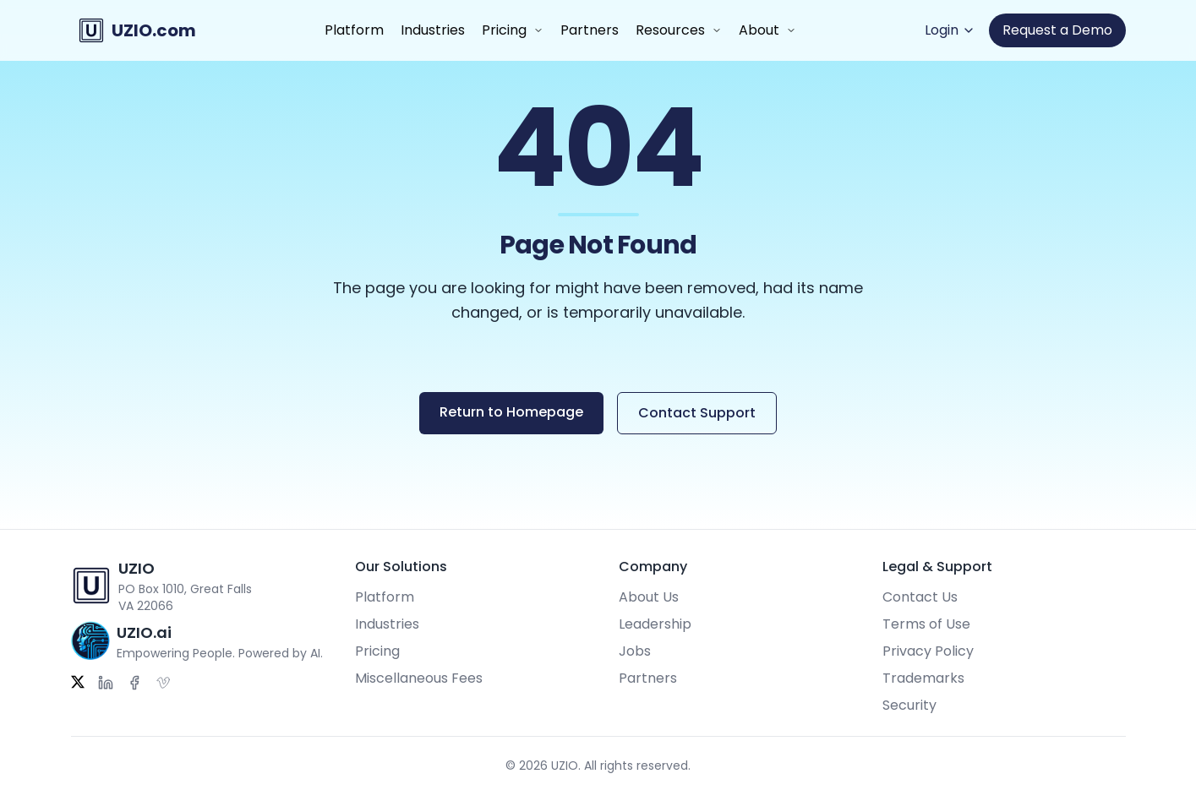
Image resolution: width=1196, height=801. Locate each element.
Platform (354, 30)
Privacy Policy (928, 651)
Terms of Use (926, 624)
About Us (649, 597)
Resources (670, 30)
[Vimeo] (163, 682)
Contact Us (920, 597)
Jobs (635, 651)
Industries (433, 30)
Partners (589, 30)
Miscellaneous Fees (419, 678)
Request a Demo (1057, 30)
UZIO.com (154, 30)
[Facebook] (134, 682)
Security (909, 705)
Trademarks (923, 678)
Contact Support (697, 412)
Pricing (504, 30)
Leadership (655, 624)
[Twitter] (78, 682)
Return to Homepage (511, 412)
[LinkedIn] (105, 682)
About (759, 30)
